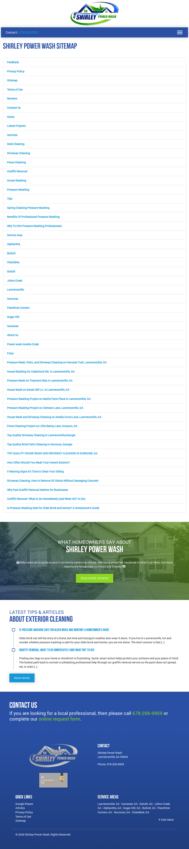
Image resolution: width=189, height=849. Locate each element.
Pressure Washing (18, 189)
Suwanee (12, 326)
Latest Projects (16, 126)
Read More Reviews (95, 578)
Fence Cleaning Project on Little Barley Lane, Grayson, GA (42, 426)
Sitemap (12, 80)
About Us (12, 335)
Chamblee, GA (140, 812)
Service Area (14, 235)
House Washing (16, 180)
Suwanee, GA (129, 804)
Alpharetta (13, 244)
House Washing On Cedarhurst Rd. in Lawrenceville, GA (41, 371)
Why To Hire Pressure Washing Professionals (34, 226)
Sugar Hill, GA (131, 808)
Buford (11, 253)
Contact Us (14, 107)
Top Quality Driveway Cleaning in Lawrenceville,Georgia (41, 435)
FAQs (10, 353)
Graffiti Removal (17, 171)
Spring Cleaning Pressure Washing (28, 208)
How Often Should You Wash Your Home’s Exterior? (38, 462)
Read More (22, 678)
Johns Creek (14, 280)
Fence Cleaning (16, 162)
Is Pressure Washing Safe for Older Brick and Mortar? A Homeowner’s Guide (53, 508)
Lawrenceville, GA (108, 804)
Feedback (13, 62)
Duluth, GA (146, 804)
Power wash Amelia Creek (23, 344)
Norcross (12, 299)
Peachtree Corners (18, 308)
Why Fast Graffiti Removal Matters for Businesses (37, 490)
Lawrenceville (15, 289)
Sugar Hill (13, 317)
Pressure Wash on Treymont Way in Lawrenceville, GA (39, 380)
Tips (9, 198)
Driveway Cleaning (18, 153)
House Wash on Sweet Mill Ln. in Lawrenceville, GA (38, 390)
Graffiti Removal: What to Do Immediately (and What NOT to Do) (46, 499)
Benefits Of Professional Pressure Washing (33, 217)
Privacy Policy (15, 71)
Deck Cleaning (15, 144)
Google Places (24, 804)
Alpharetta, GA (112, 808)
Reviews (12, 98)
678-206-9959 (28, 32)
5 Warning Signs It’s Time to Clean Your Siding (35, 471)
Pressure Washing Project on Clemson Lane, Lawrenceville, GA (45, 408)
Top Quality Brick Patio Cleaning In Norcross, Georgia (39, 444)
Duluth (11, 271)
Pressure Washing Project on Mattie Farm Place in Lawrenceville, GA (49, 399)
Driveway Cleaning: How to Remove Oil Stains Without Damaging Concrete (52, 480)
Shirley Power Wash (37, 834)
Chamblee (13, 262)
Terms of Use (15, 89)
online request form (59, 719)
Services (12, 135)
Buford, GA (149, 808)
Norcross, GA (122, 812)
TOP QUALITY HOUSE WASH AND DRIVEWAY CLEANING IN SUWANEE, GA (52, 453)
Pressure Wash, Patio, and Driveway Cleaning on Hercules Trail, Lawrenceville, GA (57, 362)
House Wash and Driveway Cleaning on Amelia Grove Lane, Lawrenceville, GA (54, 417)
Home (10, 117)
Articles (20, 808)
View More (166, 819)
